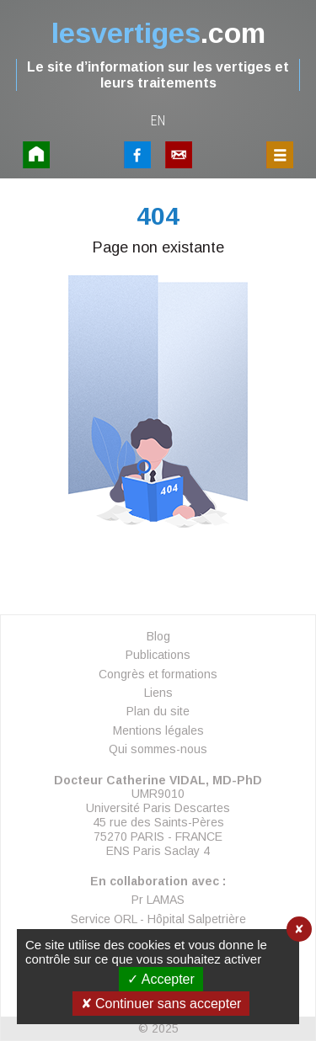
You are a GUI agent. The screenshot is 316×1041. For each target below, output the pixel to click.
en (158, 121)
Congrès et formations (158, 674)
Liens (158, 692)
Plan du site (158, 711)
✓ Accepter (161, 979)
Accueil (36, 154)
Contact (178, 154)
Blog (158, 636)
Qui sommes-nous (158, 749)
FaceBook (137, 154)
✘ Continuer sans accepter (161, 1003)
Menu (279, 154)
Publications (158, 654)
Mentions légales (158, 730)
